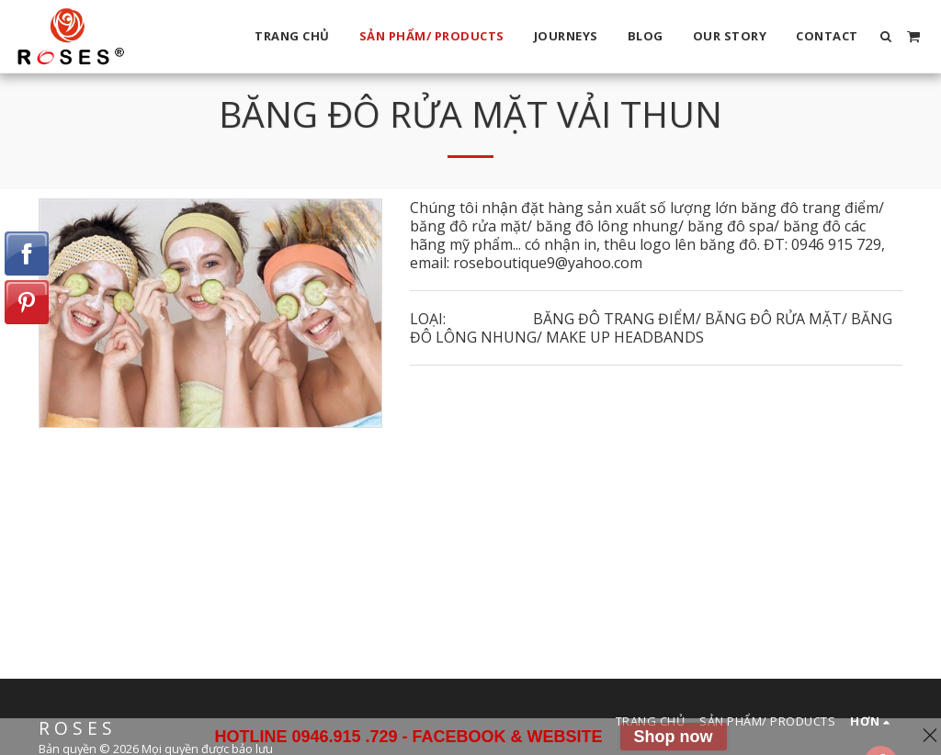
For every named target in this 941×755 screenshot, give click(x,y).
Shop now (673, 736)
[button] (886, 36)
